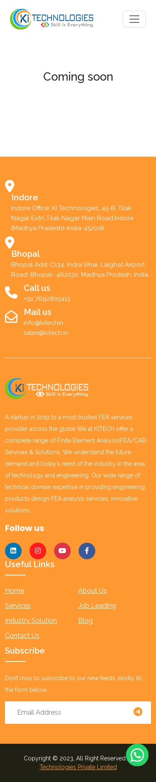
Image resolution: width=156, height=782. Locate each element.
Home (14, 591)
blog (85, 621)
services (18, 606)
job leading (97, 606)
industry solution (31, 621)
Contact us (22, 635)
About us (92, 591)
